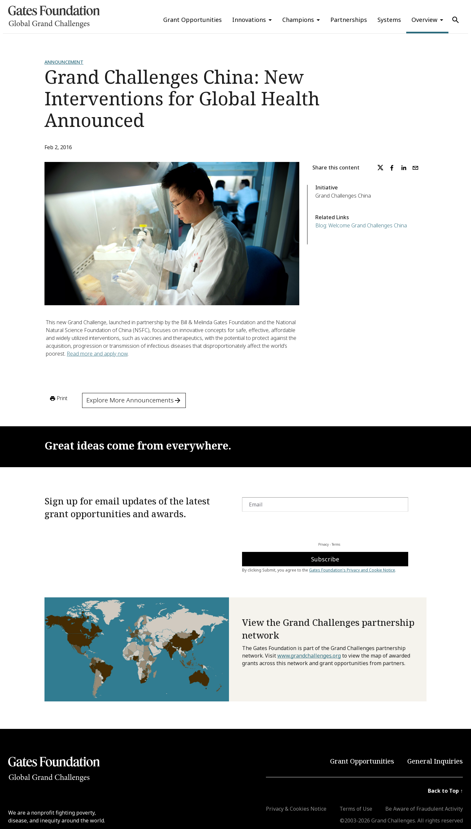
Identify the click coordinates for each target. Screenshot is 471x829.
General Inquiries (435, 761)
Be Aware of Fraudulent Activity (424, 808)
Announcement (63, 62)
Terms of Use (356, 808)
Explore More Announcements (134, 400)
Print (58, 398)
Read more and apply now (97, 353)
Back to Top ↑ (445, 790)
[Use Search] (455, 20)
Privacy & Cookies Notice (296, 808)
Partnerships (348, 20)
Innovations (249, 20)
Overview (424, 20)
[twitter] (380, 168)
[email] (415, 168)
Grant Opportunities (192, 20)
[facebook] (392, 168)
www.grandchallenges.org (309, 655)
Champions (298, 20)
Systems (389, 20)
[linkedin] (404, 168)
